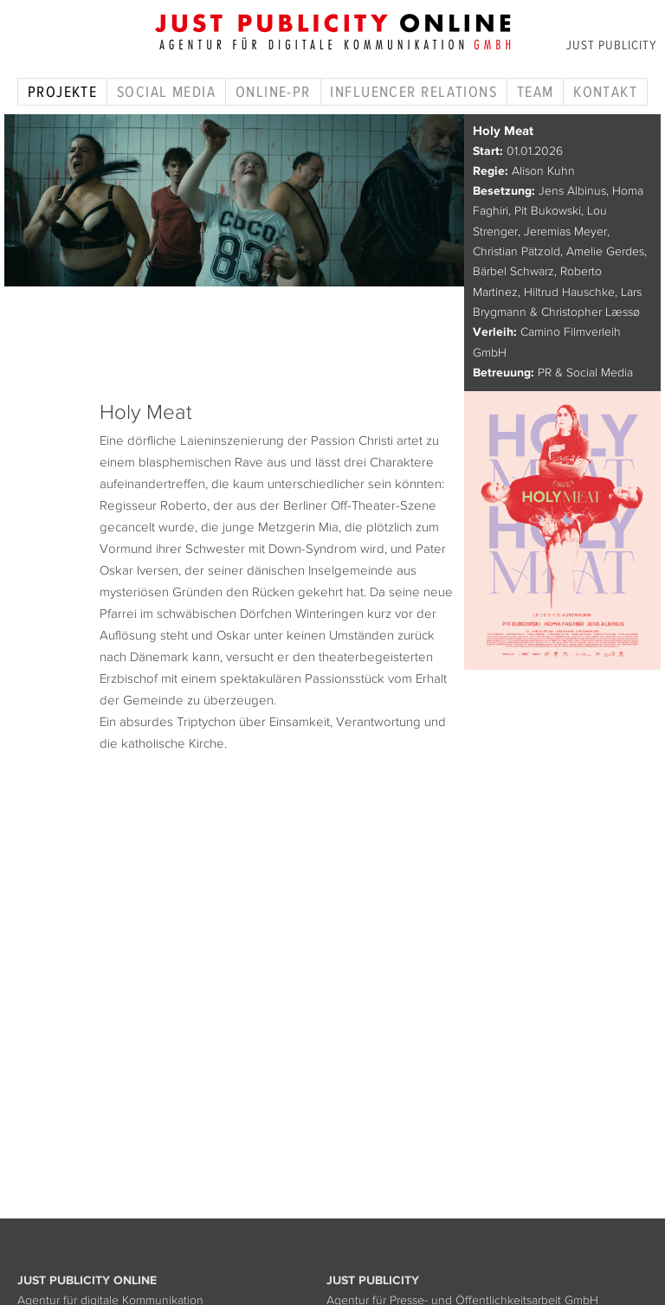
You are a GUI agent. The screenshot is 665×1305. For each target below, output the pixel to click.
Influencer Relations (413, 91)
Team (535, 91)
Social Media (166, 91)
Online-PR (273, 91)
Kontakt (605, 91)
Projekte (63, 91)
